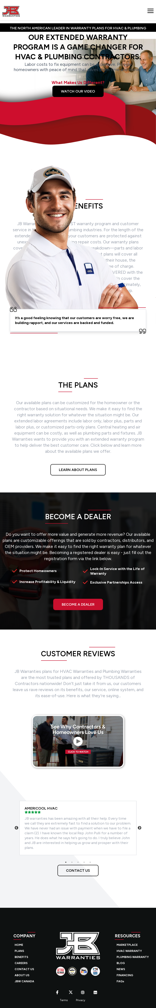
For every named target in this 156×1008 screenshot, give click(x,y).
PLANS (19, 951)
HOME (19, 945)
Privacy (80, 1000)
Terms (64, 1000)
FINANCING (125, 975)
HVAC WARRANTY (129, 951)
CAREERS (21, 963)
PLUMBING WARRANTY (133, 957)
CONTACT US (78, 870)
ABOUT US (22, 975)
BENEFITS (21, 957)
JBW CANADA (24, 981)
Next (140, 828)
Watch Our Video (78, 91)
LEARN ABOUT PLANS (78, 470)
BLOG (121, 963)
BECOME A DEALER (78, 604)
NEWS (121, 969)
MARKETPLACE (127, 945)
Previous (16, 828)
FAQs (120, 981)
